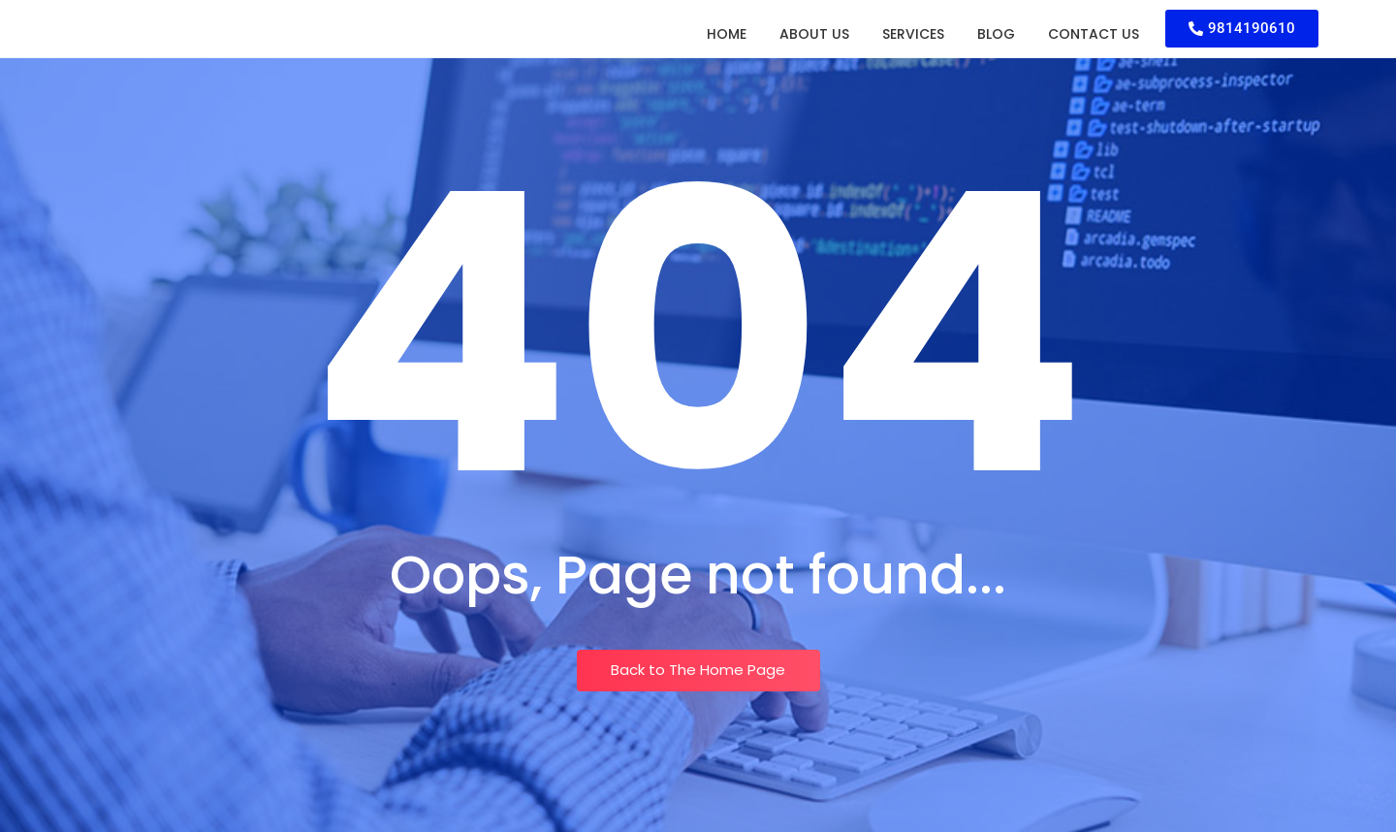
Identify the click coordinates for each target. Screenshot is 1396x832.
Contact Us (1093, 34)
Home (726, 34)
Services (913, 34)
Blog (996, 34)
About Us (814, 34)
